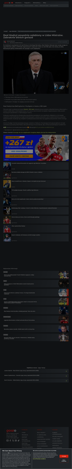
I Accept (64, 456)
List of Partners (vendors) (39, 458)
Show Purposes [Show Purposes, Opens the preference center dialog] (64, 460)
